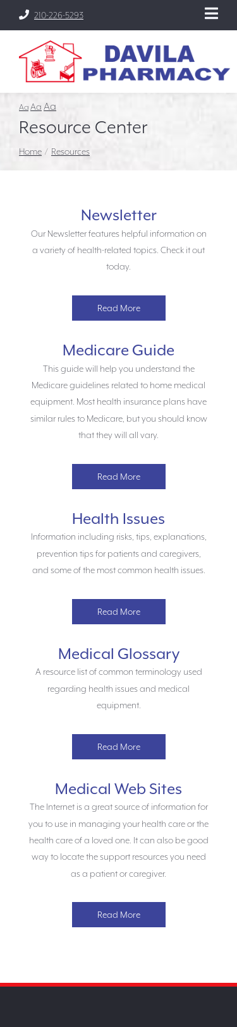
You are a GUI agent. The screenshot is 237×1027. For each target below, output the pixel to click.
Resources (70, 151)
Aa (23, 107)
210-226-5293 (51, 14)
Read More (118, 308)
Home (30, 151)
